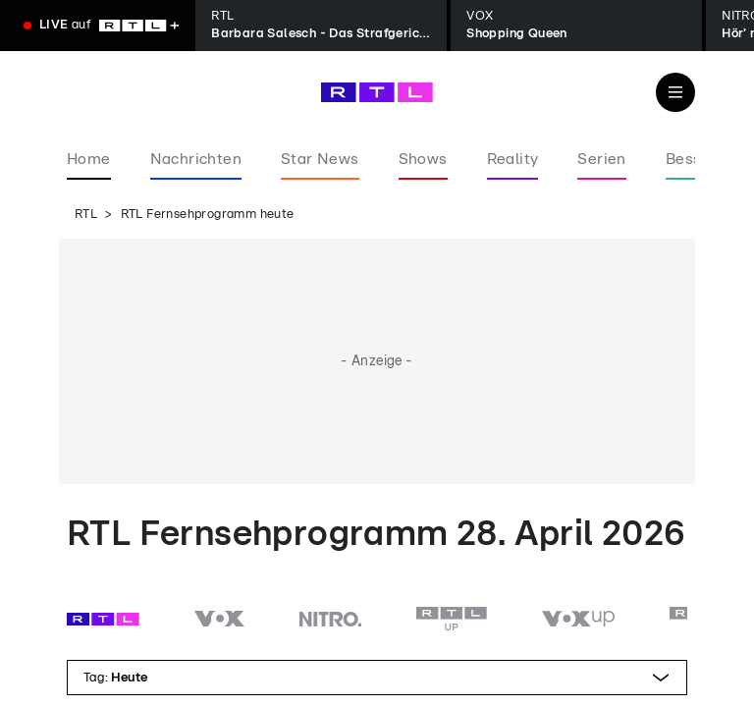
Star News (320, 159)
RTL (86, 214)
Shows (423, 159)
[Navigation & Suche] (675, 92)
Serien (601, 159)
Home (89, 159)
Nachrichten (196, 159)
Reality (513, 159)
